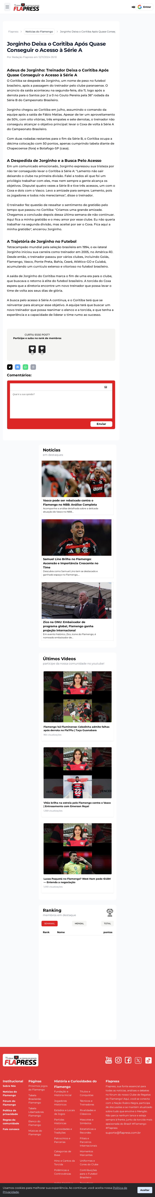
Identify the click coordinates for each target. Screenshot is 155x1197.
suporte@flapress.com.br (123, 1132)
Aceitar (144, 1190)
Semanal (49, 923)
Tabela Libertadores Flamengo (36, 1112)
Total (107, 923)
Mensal (79, 923)
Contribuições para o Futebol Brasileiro (88, 1174)
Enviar (101, 424)
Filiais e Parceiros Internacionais (88, 1142)
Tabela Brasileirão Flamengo (34, 1099)
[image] (105, 387)
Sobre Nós (9, 1086)
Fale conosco (11, 1129)
